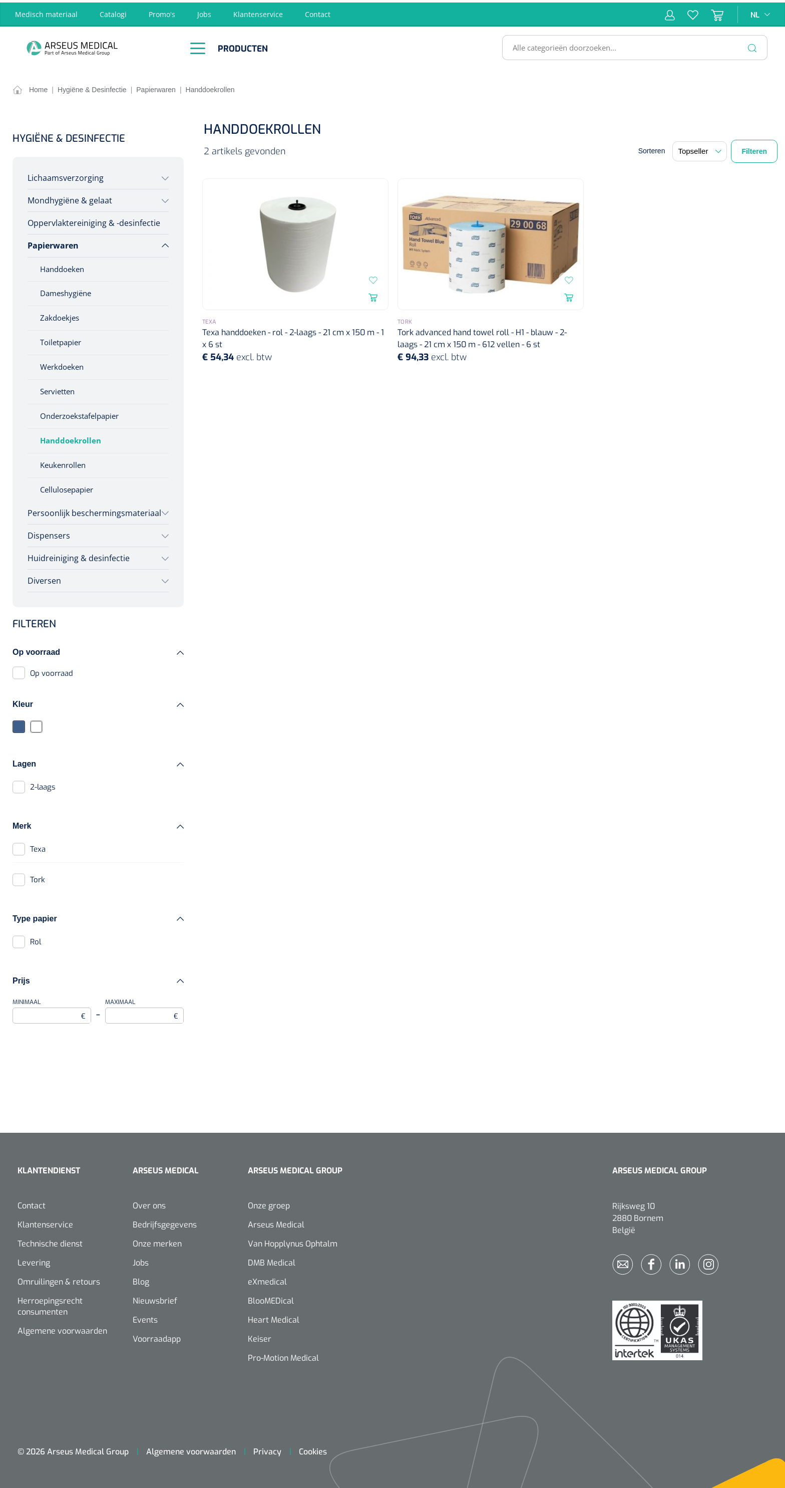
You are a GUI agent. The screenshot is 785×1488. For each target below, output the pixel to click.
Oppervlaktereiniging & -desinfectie (94, 220)
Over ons (149, 1203)
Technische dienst (50, 1241)
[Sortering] (699, 149)
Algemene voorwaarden (62, 1328)
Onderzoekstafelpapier (79, 413)
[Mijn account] (670, 12)
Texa (38, 847)
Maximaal (144, 1008)
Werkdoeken (62, 364)
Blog (141, 1279)
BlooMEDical (271, 1298)
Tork (37, 877)
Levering (34, 1260)
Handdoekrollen (70, 438)
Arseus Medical (276, 1222)
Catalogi (113, 12)
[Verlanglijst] (686, 12)
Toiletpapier (60, 340)
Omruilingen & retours (59, 1279)
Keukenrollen (63, 462)
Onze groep (269, 1203)
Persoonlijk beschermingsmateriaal (94, 510)
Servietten (57, 389)
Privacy (267, 1449)
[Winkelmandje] (710, 12)
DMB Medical (271, 1260)
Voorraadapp (157, 1336)
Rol (35, 939)
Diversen (44, 578)
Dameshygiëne (65, 291)
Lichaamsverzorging (66, 175)
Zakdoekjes (59, 315)
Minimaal (52, 1008)
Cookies (313, 1449)
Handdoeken (62, 266)
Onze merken (157, 1241)
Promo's (162, 12)
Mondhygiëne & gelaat (70, 197)
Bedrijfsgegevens (165, 1222)
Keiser (259, 1336)
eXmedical (267, 1279)
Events (145, 1317)
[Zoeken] (752, 45)
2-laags (43, 785)
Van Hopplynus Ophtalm (292, 1241)
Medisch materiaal (46, 12)
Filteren (754, 149)
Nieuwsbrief (155, 1298)
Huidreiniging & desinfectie (79, 555)
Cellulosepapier (66, 486)
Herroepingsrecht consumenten (50, 1304)
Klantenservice (258, 12)
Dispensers (49, 532)
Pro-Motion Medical (283, 1355)
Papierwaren (53, 243)
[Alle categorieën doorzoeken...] (630, 45)
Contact (317, 12)
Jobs (204, 12)
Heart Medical (273, 1317)
